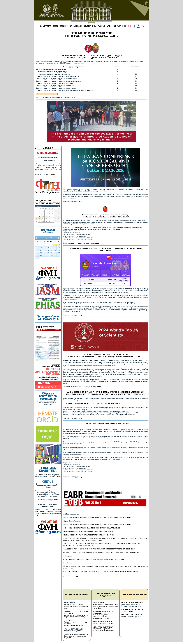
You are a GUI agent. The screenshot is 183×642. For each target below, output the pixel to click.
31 (37, 258)
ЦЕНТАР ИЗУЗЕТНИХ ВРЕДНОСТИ (105, 594)
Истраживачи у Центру (101, 618)
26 (44, 255)
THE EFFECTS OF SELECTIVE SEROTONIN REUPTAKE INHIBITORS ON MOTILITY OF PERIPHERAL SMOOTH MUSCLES (101, 552)
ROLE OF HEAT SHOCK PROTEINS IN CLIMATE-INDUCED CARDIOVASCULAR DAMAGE (91, 528)
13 (48, 250)
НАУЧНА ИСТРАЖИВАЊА (77, 594)
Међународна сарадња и (101, 629)
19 (44, 253)
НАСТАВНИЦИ (100, 26)
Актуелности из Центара (73, 631)
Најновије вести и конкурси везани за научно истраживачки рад (76, 606)
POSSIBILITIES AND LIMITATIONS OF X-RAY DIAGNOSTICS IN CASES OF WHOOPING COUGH (93, 559)
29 (55, 255)
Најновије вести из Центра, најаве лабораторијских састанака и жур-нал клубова (105, 606)
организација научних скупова (103, 630)
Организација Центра (100, 615)
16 (59, 250)
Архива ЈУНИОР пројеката (73, 625)
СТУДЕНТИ (88, 26)
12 (44, 250)
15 (55, 250)
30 (59, 255)
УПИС (109, 26)
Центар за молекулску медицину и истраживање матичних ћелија (76, 616)
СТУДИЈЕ (63, 26)
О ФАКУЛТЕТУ (45, 26)
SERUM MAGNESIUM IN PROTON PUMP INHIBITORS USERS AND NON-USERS (88, 531)
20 (48, 253)
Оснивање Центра (99, 613)
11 (41, 250)
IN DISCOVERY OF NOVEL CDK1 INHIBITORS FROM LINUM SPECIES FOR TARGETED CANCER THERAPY (99, 549)
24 (37, 255)
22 (55, 253)
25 (41, 255)
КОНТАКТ (117, 26)
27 (48, 255)
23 (59, 253)
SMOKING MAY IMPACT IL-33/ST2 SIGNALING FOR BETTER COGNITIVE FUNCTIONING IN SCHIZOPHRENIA (98, 517)
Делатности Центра (100, 616)
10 (37, 250)
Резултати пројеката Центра (103, 623)
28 (52, 255)
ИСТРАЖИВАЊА (75, 26)
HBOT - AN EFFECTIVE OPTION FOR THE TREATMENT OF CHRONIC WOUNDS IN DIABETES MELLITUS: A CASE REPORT (102, 572)
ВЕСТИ (55, 26)
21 (52, 253)
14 (52, 250)
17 (37, 253)
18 (41, 253)
